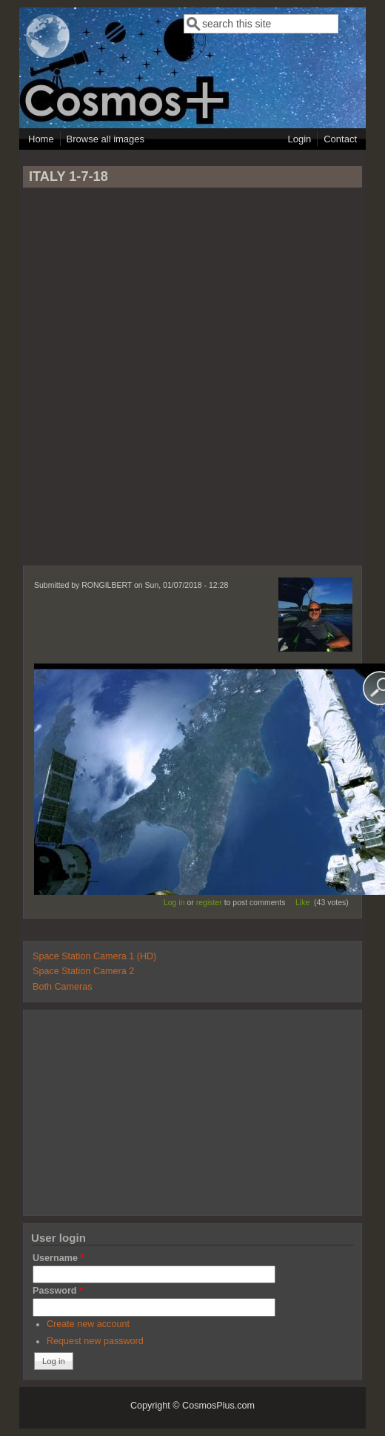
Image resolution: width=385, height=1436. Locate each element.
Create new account (88, 1324)
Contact (340, 139)
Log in (174, 902)
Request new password (95, 1341)
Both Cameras (63, 987)
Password (58, 1291)
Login (299, 139)
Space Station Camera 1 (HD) (94, 956)
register (209, 902)
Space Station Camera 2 (83, 971)
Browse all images (106, 139)
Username (58, 1258)
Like (302, 902)
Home (41, 139)
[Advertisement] (192, 383)
